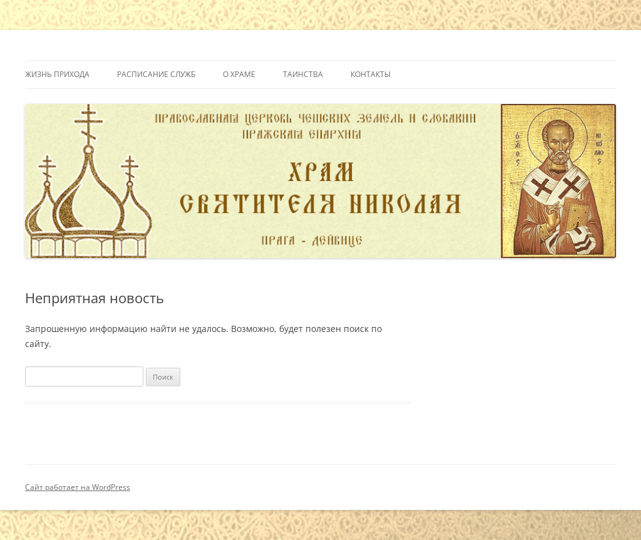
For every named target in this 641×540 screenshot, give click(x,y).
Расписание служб (156, 74)
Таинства (303, 74)
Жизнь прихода (57, 74)
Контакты (371, 74)
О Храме (239, 74)
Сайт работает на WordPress (77, 487)
